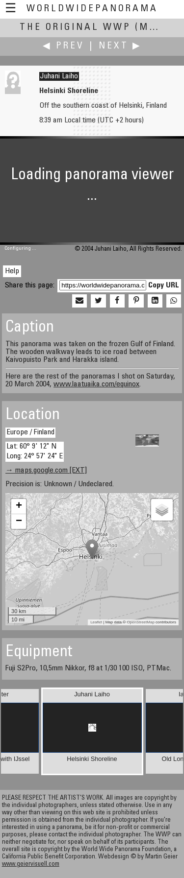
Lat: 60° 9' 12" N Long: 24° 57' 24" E (34, 451)
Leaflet (96, 622)
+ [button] (19, 506)
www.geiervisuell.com (30, 864)
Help (12, 271)
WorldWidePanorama (92, 9)
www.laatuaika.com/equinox (96, 384)
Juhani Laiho (59, 76)
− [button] (19, 521)
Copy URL (163, 285)
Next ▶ (120, 46)
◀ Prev (63, 46)
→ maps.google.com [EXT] (46, 471)
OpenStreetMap (140, 622)
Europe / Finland (30, 432)
